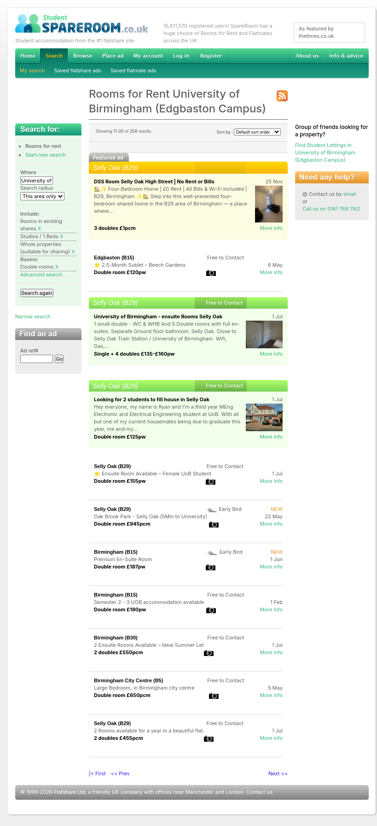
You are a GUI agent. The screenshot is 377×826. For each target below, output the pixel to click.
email (349, 194)
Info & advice (346, 55)
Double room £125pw (120, 437)
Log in (181, 55)
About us (307, 55)
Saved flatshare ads (77, 70)
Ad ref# (29, 350)
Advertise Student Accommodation (112, 55)
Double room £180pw (120, 609)
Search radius (36, 188)
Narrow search (32, 316)
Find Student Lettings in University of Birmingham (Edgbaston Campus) (325, 152)
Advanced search (41, 274)
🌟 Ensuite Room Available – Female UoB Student (152, 473)
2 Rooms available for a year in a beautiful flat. (149, 730)
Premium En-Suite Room (123, 559)
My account (148, 55)
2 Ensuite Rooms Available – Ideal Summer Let (149, 645)
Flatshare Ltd (69, 792)
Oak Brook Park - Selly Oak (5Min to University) (150, 516)
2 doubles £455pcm (118, 738)
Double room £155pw (120, 481)
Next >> (278, 773)
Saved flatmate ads (133, 70)
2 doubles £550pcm (118, 652)
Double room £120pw (120, 272)
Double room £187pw (119, 566)
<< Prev (120, 773)
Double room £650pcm (122, 695)
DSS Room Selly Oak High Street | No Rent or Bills (154, 181)
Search (54, 56)
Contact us (259, 792)
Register (211, 55)
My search (32, 70)
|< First (97, 773)
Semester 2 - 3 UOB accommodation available (149, 602)
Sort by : (248, 132)
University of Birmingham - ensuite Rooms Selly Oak (158, 316)
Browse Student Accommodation (82, 55)
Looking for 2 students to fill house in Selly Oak (151, 399)
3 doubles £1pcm (115, 228)
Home (27, 55)
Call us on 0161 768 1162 (331, 208)
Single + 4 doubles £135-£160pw (134, 354)
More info (271, 228)
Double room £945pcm (122, 524)
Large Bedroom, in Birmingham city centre (144, 688)
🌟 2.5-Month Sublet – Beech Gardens (140, 265)
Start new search (45, 155)
